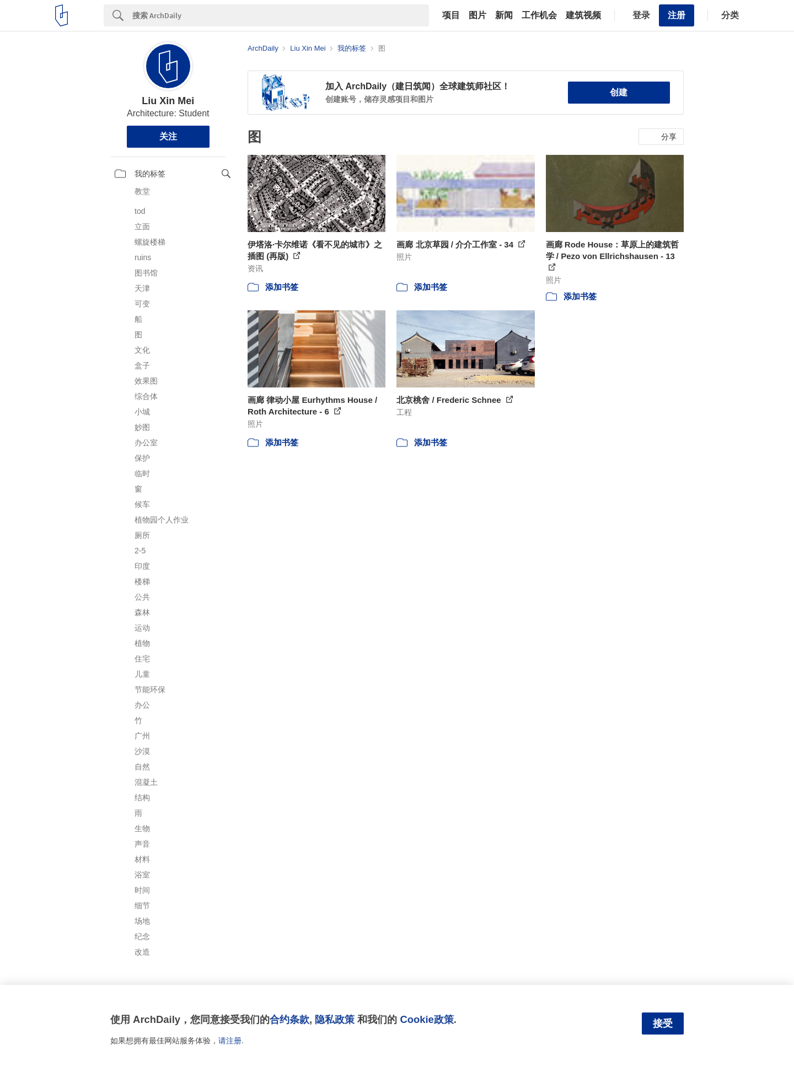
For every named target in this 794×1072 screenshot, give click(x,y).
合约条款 (289, 1019)
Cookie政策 (426, 1019)
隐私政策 (335, 1019)
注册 (676, 15)
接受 (663, 1023)
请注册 (230, 1040)
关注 (168, 136)
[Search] (280, 15)
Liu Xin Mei (168, 100)
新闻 (504, 15)
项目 (451, 15)
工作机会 (539, 15)
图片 (477, 15)
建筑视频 (583, 15)
